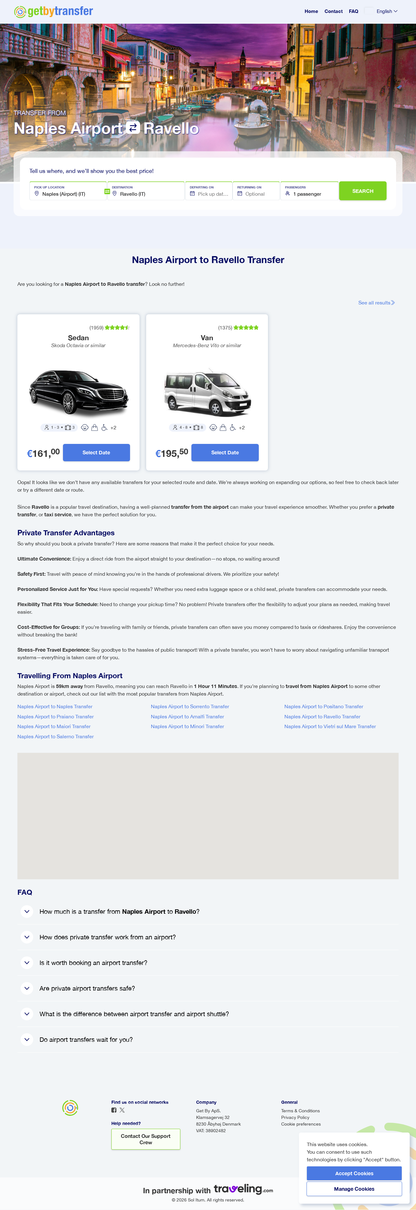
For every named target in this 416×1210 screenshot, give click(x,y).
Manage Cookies (354, 1189)
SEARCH (363, 191)
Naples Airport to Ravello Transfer (322, 717)
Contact (334, 11)
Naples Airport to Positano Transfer (323, 706)
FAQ (353, 11)
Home (311, 11)
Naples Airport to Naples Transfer (54, 706)
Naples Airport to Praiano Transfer (55, 717)
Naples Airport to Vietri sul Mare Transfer (330, 726)
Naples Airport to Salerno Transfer (55, 737)
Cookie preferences (301, 1124)
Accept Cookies (354, 1173)
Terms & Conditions (300, 1111)
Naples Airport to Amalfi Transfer (187, 717)
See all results (376, 302)
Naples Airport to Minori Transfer (187, 726)
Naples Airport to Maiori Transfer (53, 726)
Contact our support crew (146, 1139)
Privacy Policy (295, 1117)
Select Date (96, 453)
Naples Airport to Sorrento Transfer (190, 706)
